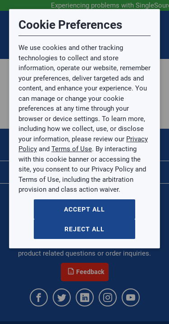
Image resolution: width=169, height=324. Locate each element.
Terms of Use (71, 149)
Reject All (84, 229)
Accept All (84, 209)
